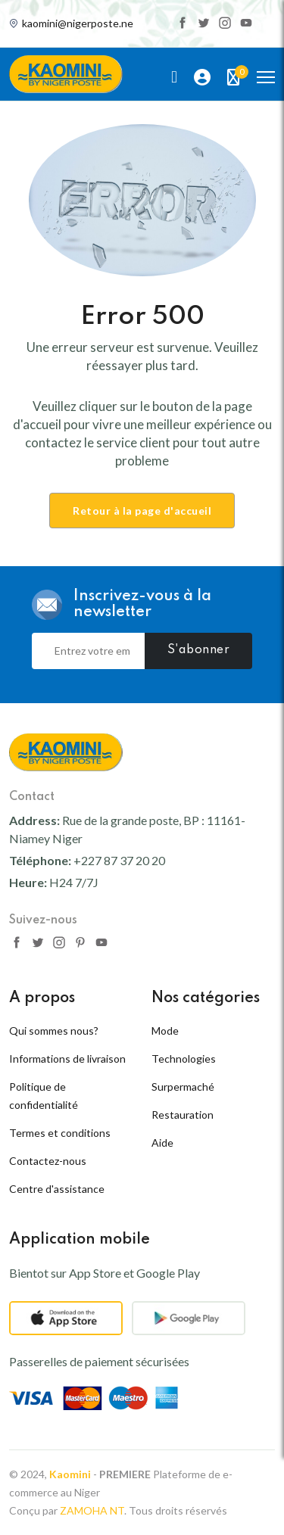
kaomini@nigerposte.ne (77, 23)
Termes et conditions (60, 1132)
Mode (165, 1030)
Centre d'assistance (57, 1188)
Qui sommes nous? (53, 1030)
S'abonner (198, 650)
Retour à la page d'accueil (142, 510)
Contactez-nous (47, 1160)
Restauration (182, 1114)
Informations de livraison (67, 1058)
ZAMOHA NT (92, 1510)
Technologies (183, 1058)
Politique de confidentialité (43, 1095)
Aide (162, 1142)
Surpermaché (182, 1086)
